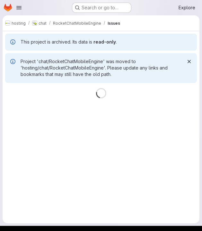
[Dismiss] (189, 61)
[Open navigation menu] (19, 8)
